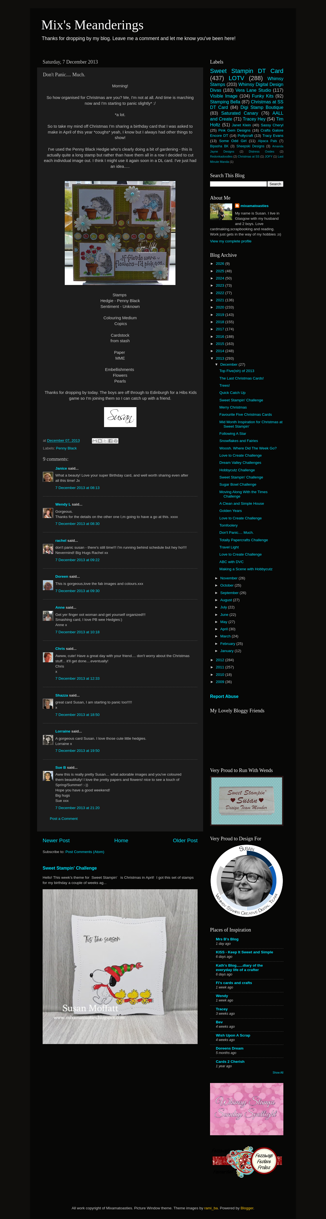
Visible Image (223, 95)
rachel (60, 540)
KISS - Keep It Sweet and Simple (244, 952)
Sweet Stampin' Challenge (70, 868)
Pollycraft (245, 136)
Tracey (222, 1009)
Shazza (61, 695)
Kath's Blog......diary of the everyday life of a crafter (239, 967)
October (227, 585)
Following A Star (232, 433)
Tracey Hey (254, 118)
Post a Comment (64, 819)
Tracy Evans (272, 136)
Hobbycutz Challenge (237, 470)
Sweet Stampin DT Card (246, 70)
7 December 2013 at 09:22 (77, 560)
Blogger (246, 1208)
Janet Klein (241, 125)
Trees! (224, 385)
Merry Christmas (233, 407)
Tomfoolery (228, 525)
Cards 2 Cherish (230, 1062)
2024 (220, 278)
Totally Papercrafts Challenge (243, 540)
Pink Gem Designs (234, 130)
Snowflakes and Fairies (238, 441)
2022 (220, 293)
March (226, 636)
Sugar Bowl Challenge (238, 484)
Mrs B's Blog (227, 939)
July (224, 607)
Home (121, 840)
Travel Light (229, 547)
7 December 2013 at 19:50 (77, 751)
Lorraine (62, 731)
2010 (220, 675)
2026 (220, 263)
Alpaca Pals (267, 141)
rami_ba (211, 1208)
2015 (220, 344)
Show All (278, 1072)
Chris (60, 649)
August (226, 600)
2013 (220, 358)
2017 (220, 329)
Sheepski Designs (251, 146)
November (229, 578)
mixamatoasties (254, 206)
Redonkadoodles (221, 156)
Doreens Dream (230, 1048)
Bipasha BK (219, 146)
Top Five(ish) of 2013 (236, 371)
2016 (220, 336)
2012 (220, 660)
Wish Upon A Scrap (233, 1035)
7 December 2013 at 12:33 (77, 678)
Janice (61, 468)
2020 (220, 307)
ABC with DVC (231, 562)
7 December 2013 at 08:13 (77, 488)
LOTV (236, 78)
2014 (220, 351)
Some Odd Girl (233, 141)
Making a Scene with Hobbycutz (246, 569)
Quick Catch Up (232, 393)
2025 (220, 271)
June (224, 615)
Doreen (61, 576)
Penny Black (66, 448)
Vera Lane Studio (253, 90)
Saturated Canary (239, 113)
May (224, 622)
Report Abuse (224, 696)
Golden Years (230, 511)
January (227, 651)
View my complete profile (231, 241)
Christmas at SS (248, 156)
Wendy (222, 996)
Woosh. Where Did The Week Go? (248, 448)
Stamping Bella (225, 101)
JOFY (269, 156)
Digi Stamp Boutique (261, 107)
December (229, 364)
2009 (220, 682)
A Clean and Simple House (241, 503)
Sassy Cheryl (272, 125)
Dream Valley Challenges (240, 463)
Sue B (61, 767)
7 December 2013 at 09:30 (77, 591)
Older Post (185, 840)
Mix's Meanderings (92, 24)
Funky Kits (262, 95)
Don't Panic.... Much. (236, 532)
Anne (60, 607)
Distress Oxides (261, 151)
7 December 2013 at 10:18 (77, 632)
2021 (220, 300)
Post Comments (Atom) (85, 852)
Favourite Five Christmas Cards (245, 414)
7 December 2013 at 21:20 (77, 808)
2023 (220, 285)
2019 (220, 315)
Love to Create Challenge (240, 455)
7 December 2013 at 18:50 (77, 715)
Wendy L (63, 504)
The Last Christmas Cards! (241, 378)
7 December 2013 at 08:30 (77, 524)
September (230, 593)
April (224, 629)
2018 (220, 322)
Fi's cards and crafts (234, 983)
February (228, 644)
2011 (220, 667)
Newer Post (56, 840)
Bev (219, 1022)
